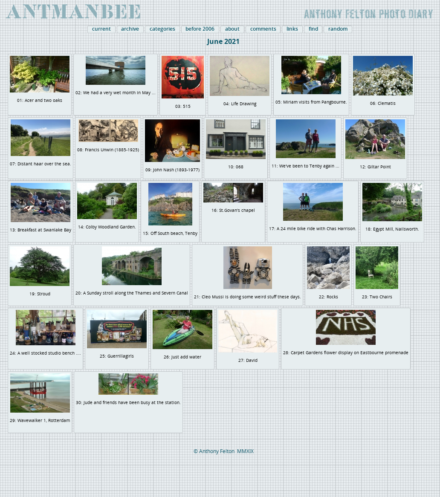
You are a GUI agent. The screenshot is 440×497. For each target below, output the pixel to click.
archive (130, 29)
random (337, 29)
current (101, 29)
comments (263, 29)
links (292, 29)
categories (162, 29)
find (313, 29)
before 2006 (199, 29)
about (232, 29)
